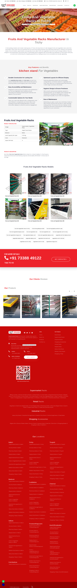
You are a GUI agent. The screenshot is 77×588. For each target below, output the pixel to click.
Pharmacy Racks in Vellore (15, 529)
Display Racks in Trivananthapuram (34, 540)
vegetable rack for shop (25, 241)
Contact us (42, 342)
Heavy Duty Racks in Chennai (57, 516)
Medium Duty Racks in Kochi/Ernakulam (55, 563)
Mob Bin (48, 423)
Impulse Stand (41, 423)
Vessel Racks (44, 397)
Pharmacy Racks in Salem (15, 451)
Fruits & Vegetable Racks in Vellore (13, 541)
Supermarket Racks (44, 5)
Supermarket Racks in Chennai (57, 485)
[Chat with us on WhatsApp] (74, 5)
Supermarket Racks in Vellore (16, 522)
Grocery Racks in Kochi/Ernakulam (54, 532)
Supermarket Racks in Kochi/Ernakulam (55, 528)
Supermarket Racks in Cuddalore (37, 484)
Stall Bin (43, 425)
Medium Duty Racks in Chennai (57, 513)
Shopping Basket (62, 423)
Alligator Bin (13, 423)
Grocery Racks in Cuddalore (36, 487)
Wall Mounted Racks (54, 397)
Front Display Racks (35, 406)
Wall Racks (63, 397)
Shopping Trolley (59, 353)
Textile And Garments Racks (46, 407)
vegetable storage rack (51, 241)
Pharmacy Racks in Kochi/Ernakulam (54, 537)
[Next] (74, 291)
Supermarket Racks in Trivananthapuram (34, 526)
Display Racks (58, 346)
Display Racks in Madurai (15, 491)
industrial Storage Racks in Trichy (37, 467)
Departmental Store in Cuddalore (34, 498)
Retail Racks (35, 5)
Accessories (60, 5)
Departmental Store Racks (55, 394)
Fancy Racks (25, 396)
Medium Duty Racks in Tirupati (57, 472)
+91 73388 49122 (16, 353)
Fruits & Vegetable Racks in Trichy (34, 463)
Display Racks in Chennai (56, 495)
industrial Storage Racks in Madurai (15, 504)
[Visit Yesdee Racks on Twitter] (65, 1)
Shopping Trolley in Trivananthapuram (34, 571)
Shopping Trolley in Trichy (35, 477)
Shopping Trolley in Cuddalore (37, 518)
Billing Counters (14, 394)
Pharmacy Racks (45, 406)
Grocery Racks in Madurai (15, 484)
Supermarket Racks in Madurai (16, 481)
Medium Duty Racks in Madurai (16, 512)
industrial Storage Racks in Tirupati (56, 468)
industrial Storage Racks (29, 415)
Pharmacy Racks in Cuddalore (37, 491)
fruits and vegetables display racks (45, 235)
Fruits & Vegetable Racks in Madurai (13, 500)
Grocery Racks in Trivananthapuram (34, 531)
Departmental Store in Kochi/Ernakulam (55, 547)
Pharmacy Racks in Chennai (57, 492)
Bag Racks (12, 406)
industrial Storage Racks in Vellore (15, 546)
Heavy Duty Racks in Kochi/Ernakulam (55, 567)
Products (41, 339)
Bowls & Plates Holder (22, 423)
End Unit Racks (17, 396)
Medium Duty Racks (41, 415)
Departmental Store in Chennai (55, 499)
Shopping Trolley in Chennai (57, 520)
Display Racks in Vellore (15, 532)
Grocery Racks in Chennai (56, 489)
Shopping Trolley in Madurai (16, 515)
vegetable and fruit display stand (63, 235)
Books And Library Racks (25, 394)
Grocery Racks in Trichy (35, 447)
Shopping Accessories (60, 342)
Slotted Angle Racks (52, 415)
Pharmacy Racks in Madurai (16, 488)
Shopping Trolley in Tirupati (57, 478)
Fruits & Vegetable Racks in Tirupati (54, 463)
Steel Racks (62, 415)
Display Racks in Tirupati (56, 454)
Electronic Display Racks (22, 406)
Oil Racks (37, 397)
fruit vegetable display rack (29, 235)
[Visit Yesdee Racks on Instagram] (29, 333)
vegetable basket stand (18, 238)
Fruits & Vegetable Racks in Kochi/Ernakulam (54, 553)
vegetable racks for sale (38, 241)
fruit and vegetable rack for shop (60, 231)
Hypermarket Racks (29, 397)
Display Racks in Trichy (35, 454)
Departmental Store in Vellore (14, 536)
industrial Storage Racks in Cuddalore (36, 507)
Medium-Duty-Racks (60, 351)
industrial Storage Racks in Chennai (56, 509)
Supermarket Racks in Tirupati (57, 444)
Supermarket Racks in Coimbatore (17, 564)
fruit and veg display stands (38, 228)
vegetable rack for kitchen (58, 238)
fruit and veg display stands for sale (54, 228)
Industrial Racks (52, 5)
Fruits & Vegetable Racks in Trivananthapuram (34, 551)
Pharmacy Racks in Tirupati (57, 451)
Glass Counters (58, 396)
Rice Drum (54, 423)
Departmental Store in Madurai (14, 495)
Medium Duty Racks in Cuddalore (37, 512)
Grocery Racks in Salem (15, 447)
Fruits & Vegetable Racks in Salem (17, 461)
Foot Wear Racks (33, 396)
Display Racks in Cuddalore (36, 494)
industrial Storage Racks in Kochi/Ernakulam (56, 558)
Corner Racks (44, 394)
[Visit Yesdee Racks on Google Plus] (32, 333)
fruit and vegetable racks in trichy (22, 228)
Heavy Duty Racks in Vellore (16, 553)
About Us (29, 5)
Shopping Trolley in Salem (15, 474)
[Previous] (69, 291)
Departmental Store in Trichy (34, 458)
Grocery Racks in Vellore (15, 526)
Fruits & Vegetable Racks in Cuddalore (34, 503)
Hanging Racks (19, 397)
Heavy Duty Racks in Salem (15, 471)
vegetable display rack (31, 238)
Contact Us (66, 5)
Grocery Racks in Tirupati (56, 447)
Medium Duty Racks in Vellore (16, 550)
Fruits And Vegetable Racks (46, 396)
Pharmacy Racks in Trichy (35, 451)
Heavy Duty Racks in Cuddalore (37, 515)
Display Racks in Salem (14, 454)
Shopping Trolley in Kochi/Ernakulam (59, 572)
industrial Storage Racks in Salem (17, 464)
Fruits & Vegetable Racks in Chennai (54, 504)
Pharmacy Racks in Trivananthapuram (34, 536)
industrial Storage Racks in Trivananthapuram (36, 556)
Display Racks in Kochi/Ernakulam (54, 542)
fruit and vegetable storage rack (13, 235)
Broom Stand (32, 423)
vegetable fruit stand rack (44, 238)
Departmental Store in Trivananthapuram (36, 545)
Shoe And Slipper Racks (57, 406)
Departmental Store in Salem (16, 457)
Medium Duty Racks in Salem (16, 467)
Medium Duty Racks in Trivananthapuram (34, 561)
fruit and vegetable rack (31, 231)
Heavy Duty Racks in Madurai (16, 509)
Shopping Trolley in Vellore (15, 557)
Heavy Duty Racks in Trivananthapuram (34, 566)
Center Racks (58, 344)
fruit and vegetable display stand (16, 231)
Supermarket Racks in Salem (16, 444)
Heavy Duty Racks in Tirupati (57, 475)
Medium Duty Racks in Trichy (36, 470)
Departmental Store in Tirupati (55, 458)
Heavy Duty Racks (16, 415)
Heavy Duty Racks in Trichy (36, 474)
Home (24, 5)
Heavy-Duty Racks (59, 349)
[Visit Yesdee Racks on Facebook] (63, 1)
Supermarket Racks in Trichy (36, 444)
